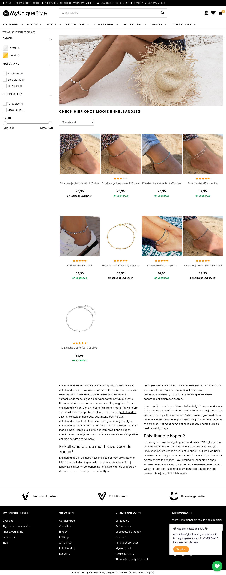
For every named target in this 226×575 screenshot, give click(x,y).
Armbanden (66, 542)
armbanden (216, 419)
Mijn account (123, 548)
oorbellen (152, 424)
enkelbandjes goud (81, 416)
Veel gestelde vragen (128, 531)
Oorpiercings (67, 520)
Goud (14, 55)
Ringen (63, 531)
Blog (5, 542)
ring (175, 468)
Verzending (122, 520)
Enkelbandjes (28, 32)
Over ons (8, 520)
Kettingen (65, 537)
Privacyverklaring (13, 531)
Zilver (15, 47)
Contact (121, 537)
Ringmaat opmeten (127, 542)
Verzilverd (15, 85)
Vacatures (9, 537)
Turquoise (15, 103)
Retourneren (123, 526)
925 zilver (15, 73)
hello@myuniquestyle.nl (132, 559)
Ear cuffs (64, 553)
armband (187, 468)
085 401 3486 (125, 553)
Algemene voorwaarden (17, 526)
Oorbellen (65, 526)
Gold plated (16, 79)
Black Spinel (16, 109)
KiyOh (92, 572)
